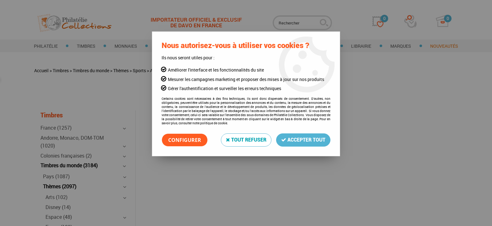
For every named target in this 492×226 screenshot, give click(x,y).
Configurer (184, 140)
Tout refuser (246, 140)
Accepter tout (303, 140)
